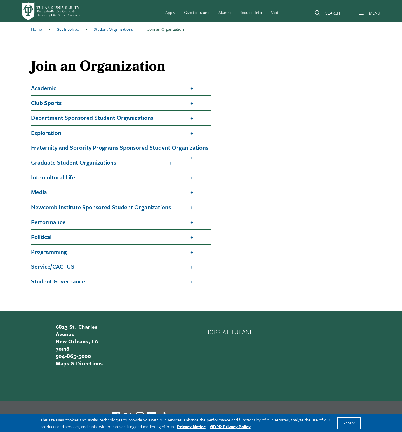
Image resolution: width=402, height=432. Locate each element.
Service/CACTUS (52, 266)
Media (39, 192)
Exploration (46, 132)
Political (41, 237)
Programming (49, 251)
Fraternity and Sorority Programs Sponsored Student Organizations (119, 147)
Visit (274, 12)
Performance (48, 222)
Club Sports (46, 102)
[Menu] (361, 13)
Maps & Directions (79, 363)
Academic (43, 88)
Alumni (224, 12)
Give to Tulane (197, 12)
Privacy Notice (191, 426)
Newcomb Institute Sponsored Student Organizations (101, 207)
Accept (349, 423)
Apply (170, 12)
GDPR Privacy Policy (230, 426)
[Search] (327, 14)
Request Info (250, 12)
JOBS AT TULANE (230, 332)
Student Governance (58, 281)
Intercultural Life (53, 177)
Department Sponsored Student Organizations (92, 117)
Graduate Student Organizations (73, 162)
